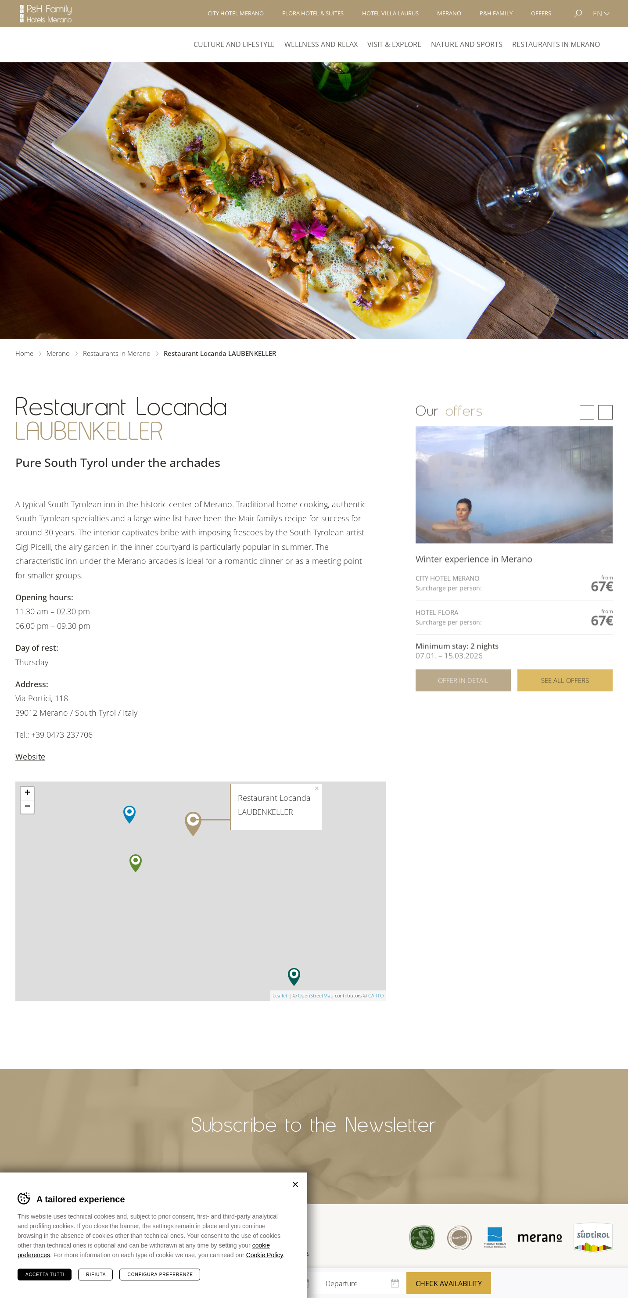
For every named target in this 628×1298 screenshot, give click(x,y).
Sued (420, 1237)
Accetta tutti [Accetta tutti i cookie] (45, 1274)
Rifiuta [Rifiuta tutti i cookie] (96, 1274)
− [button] (27, 807)
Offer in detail (463, 706)
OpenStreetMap (316, 995)
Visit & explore (394, 44)
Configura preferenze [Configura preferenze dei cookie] (160, 1274)
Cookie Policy (264, 1255)
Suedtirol (593, 1238)
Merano (47, 45)
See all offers (565, 706)
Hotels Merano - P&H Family (45, 13)
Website (30, 756)
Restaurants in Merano (556, 44)
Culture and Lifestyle (234, 44)
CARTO (376, 995)
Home (24, 353)
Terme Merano (493, 1237)
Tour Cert (457, 1237)
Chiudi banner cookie (295, 1184)
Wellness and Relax (321, 44)
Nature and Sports (466, 44)
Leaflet (280, 995)
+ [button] (27, 793)
